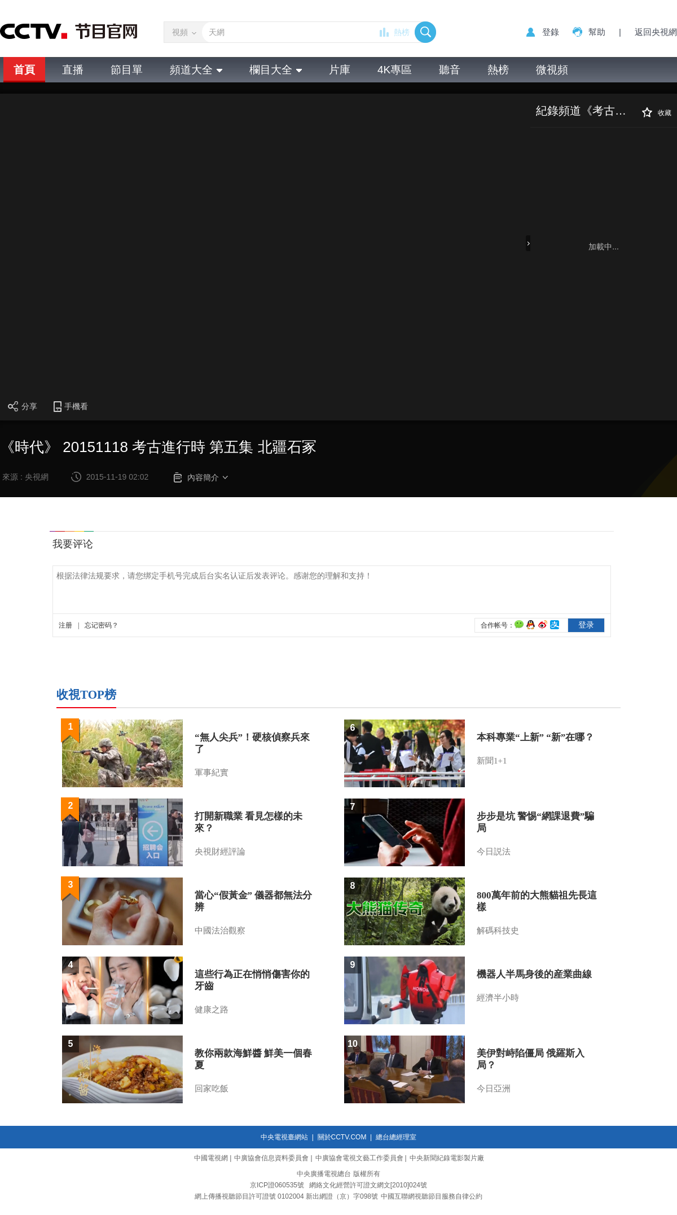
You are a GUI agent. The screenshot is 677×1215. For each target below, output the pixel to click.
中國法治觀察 (220, 930)
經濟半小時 (498, 997)
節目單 (127, 70)
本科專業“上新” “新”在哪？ (535, 737)
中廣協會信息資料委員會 (271, 1158)
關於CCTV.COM (342, 1137)
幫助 (596, 32)
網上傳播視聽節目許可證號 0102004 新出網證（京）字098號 (286, 1196)
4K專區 (394, 70)
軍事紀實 (211, 772)
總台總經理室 (396, 1137)
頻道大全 (196, 70)
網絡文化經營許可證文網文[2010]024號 (368, 1185)
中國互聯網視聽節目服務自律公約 (431, 1196)
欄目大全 (275, 70)
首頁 (24, 70)
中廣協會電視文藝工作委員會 (359, 1158)
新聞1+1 (492, 760)
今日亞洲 (494, 1088)
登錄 (550, 32)
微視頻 (552, 70)
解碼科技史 (498, 930)
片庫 (339, 70)
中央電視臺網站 (284, 1137)
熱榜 (402, 32)
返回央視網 (656, 32)
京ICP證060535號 (277, 1185)
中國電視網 (211, 1158)
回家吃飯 (211, 1088)
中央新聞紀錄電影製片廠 (447, 1158)
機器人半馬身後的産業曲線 (534, 974)
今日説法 (494, 851)
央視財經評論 (220, 851)
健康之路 (211, 1009)
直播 (72, 70)
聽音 (449, 70)
